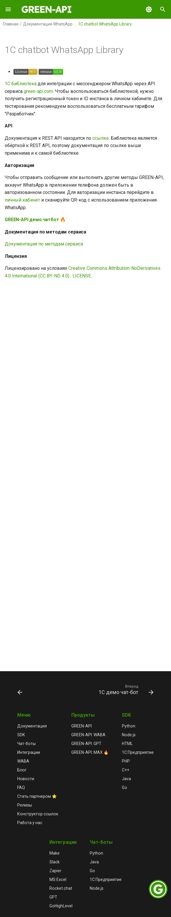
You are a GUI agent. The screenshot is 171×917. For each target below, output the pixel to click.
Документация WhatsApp (47, 24)
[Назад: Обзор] (20, 689)
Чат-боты (26, 743)
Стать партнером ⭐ (37, 796)
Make (54, 853)
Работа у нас (29, 822)
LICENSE (81, 276)
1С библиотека (21, 83)
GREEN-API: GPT (86, 743)
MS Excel (57, 879)
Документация (32, 726)
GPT (53, 897)
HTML (127, 743)
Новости (25, 778)
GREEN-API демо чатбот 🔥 (35, 219)
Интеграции (28, 752)
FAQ (21, 787)
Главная (10, 24)
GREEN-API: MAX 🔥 (90, 752)
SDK (21, 734)
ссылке (100, 138)
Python (128, 726)
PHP (126, 761)
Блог (22, 770)
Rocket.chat (60, 888)
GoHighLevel (60, 906)
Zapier (55, 870)
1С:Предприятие (138, 752)
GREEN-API (81, 726)
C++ (125, 770)
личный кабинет (22, 200)
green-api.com (38, 91)
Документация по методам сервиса (44, 244)
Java (126, 778)
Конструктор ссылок (37, 814)
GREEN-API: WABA (88, 734)
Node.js (129, 734)
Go (124, 787)
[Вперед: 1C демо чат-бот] (125, 689)
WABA (23, 761)
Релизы (24, 805)
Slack (54, 862)
